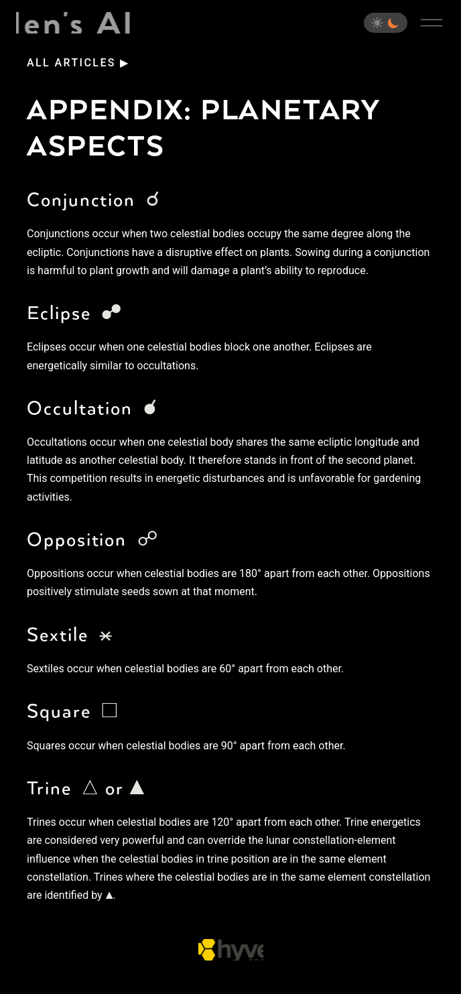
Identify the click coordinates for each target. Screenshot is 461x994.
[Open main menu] (431, 23)
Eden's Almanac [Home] (74, 23)
